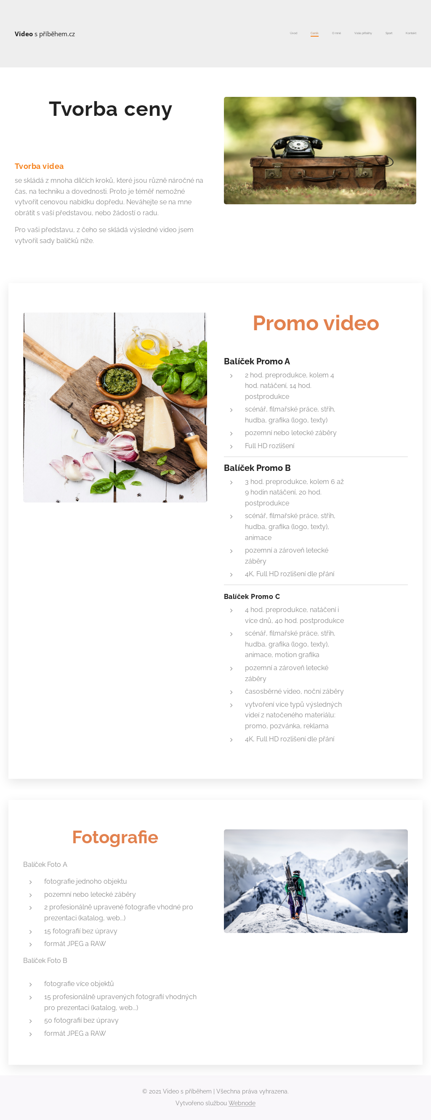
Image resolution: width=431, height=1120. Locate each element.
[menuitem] (351, 33)
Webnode (242, 1103)
